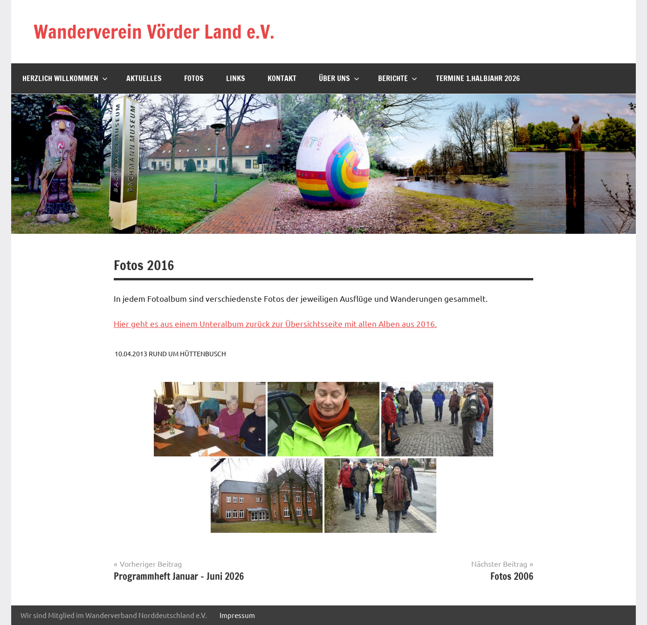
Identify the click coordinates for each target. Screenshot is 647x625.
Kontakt (282, 78)
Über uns (339, 78)
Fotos (194, 78)
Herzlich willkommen (65, 78)
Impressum (237, 615)
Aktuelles (144, 78)
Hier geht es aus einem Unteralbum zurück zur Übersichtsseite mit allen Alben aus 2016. (275, 323)
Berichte (397, 78)
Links (235, 78)
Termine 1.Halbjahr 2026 (478, 78)
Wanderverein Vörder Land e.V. (154, 31)
